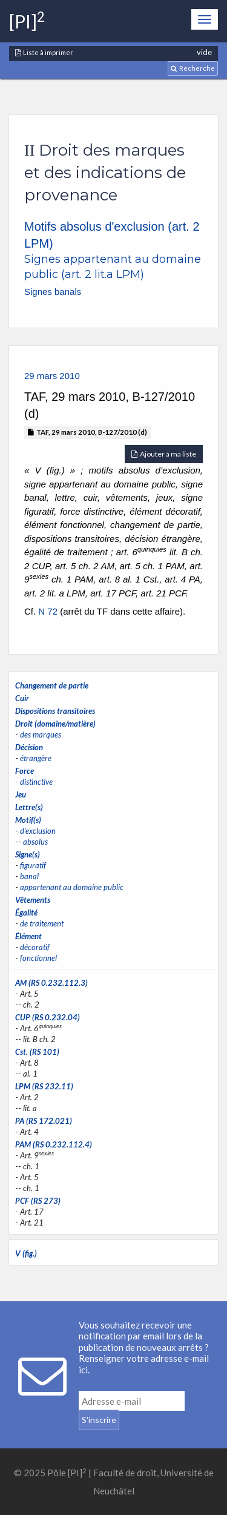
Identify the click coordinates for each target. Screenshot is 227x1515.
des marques (40, 734)
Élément (28, 936)
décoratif (35, 947)
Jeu (20, 794)
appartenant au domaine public (71, 887)
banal (29, 876)
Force (24, 771)
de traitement (42, 923)
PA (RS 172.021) (43, 1121)
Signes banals (52, 291)
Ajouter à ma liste (163, 453)
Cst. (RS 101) (37, 1052)
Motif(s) (28, 820)
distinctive (36, 782)
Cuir (22, 698)
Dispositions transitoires (55, 711)
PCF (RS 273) (38, 1201)
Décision (29, 747)
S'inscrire (99, 1419)
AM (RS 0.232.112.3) (51, 983)
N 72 (48, 611)
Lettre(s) (29, 807)
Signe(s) (27, 854)
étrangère (35, 758)
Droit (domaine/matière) (55, 723)
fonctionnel (38, 958)
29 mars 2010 (52, 376)
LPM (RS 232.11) (44, 1086)
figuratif (33, 865)
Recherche (193, 68)
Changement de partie (51, 685)
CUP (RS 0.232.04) (47, 1017)
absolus (35, 842)
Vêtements (32, 900)
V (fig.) (26, 1253)
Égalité (26, 912)
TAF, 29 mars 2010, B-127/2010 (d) (87, 432)
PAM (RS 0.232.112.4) (53, 1144)
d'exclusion (38, 831)
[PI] (27, 21)
